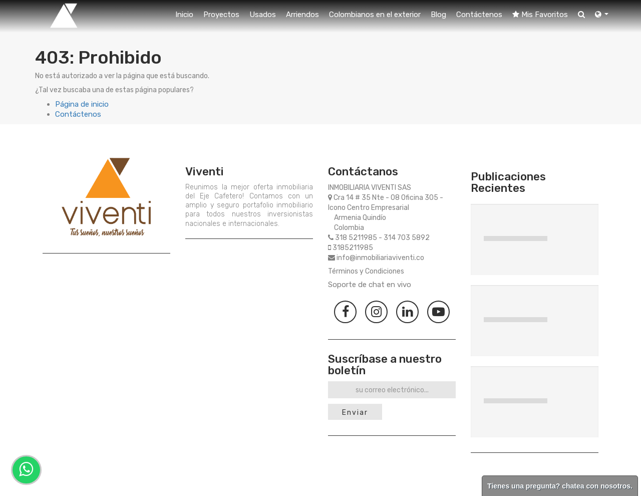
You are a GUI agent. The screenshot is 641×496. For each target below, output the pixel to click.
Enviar (355, 412)
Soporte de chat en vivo (369, 284)
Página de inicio (82, 104)
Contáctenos (78, 114)
